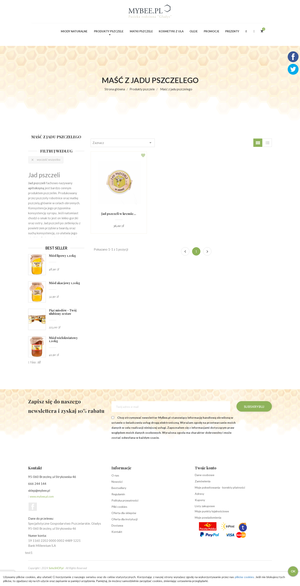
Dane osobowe (204, 475)
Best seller (56, 248)
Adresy (199, 493)
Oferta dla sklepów (123, 513)
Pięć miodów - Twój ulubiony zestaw (62, 311)
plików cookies (243, 577)
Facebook (33, 507)
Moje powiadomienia (208, 517)
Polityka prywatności (124, 500)
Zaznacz (122, 142)
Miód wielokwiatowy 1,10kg (63, 339)
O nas (115, 475)
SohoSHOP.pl (56, 568)
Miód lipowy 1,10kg (62, 256)
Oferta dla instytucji (124, 519)
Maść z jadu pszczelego (56, 136)
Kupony (200, 500)
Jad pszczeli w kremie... (119, 213)
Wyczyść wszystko (45, 159)
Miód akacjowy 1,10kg (64, 283)
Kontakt (116, 531)
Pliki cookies (119, 506)
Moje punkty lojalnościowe (212, 511)
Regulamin (118, 494)
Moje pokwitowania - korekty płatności (220, 487)
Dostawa (117, 525)
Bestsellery (118, 488)
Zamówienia (202, 481)
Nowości (116, 481)
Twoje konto (205, 467)
